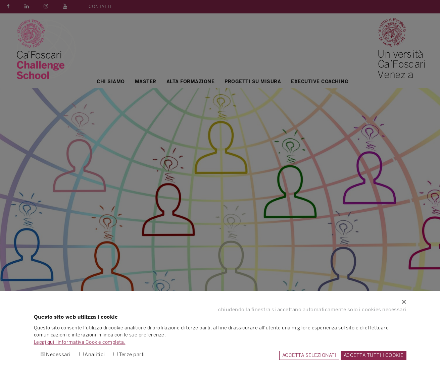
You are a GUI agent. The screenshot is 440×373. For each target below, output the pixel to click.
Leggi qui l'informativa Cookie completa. (80, 342)
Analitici (95, 354)
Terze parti (132, 354)
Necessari (58, 354)
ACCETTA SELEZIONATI (309, 355)
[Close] (220, 302)
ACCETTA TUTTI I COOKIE (373, 355)
